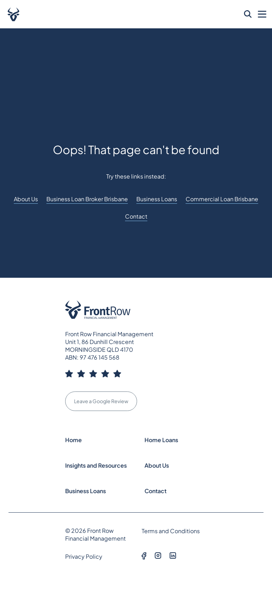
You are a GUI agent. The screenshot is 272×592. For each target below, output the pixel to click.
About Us (26, 199)
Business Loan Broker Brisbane (87, 199)
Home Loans (161, 440)
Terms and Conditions (171, 531)
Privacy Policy (83, 556)
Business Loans (156, 199)
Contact (136, 216)
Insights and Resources (96, 465)
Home (73, 440)
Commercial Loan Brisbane (222, 199)
